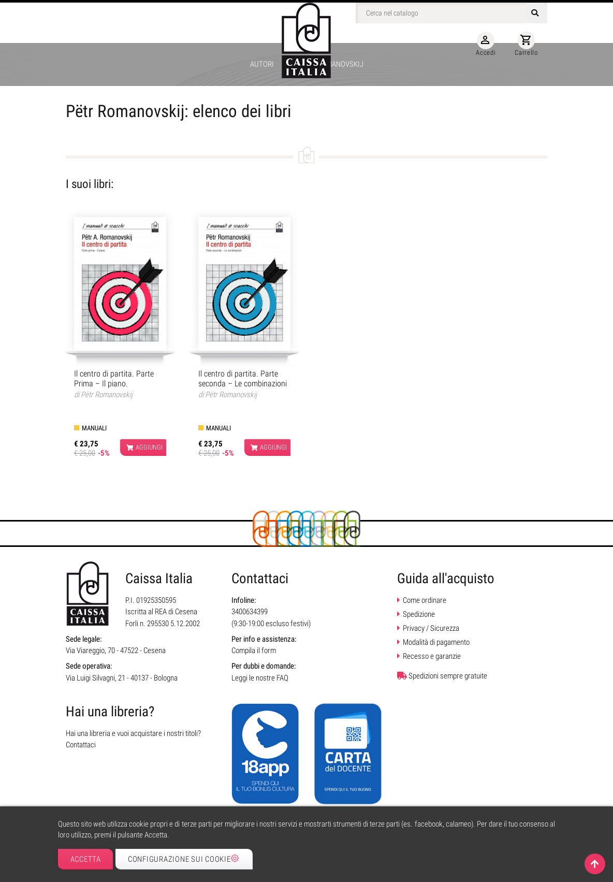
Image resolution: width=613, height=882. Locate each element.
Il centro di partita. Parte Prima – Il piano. (114, 378)
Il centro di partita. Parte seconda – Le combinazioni (242, 378)
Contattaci (81, 744)
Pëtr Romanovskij (107, 394)
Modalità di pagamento (436, 642)
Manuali (94, 428)
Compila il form (253, 650)
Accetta (85, 859)
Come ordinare (424, 600)
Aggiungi (144, 447)
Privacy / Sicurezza (431, 628)
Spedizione (419, 614)
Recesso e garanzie (432, 656)
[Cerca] (451, 13)
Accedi (485, 44)
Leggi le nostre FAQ (259, 678)
